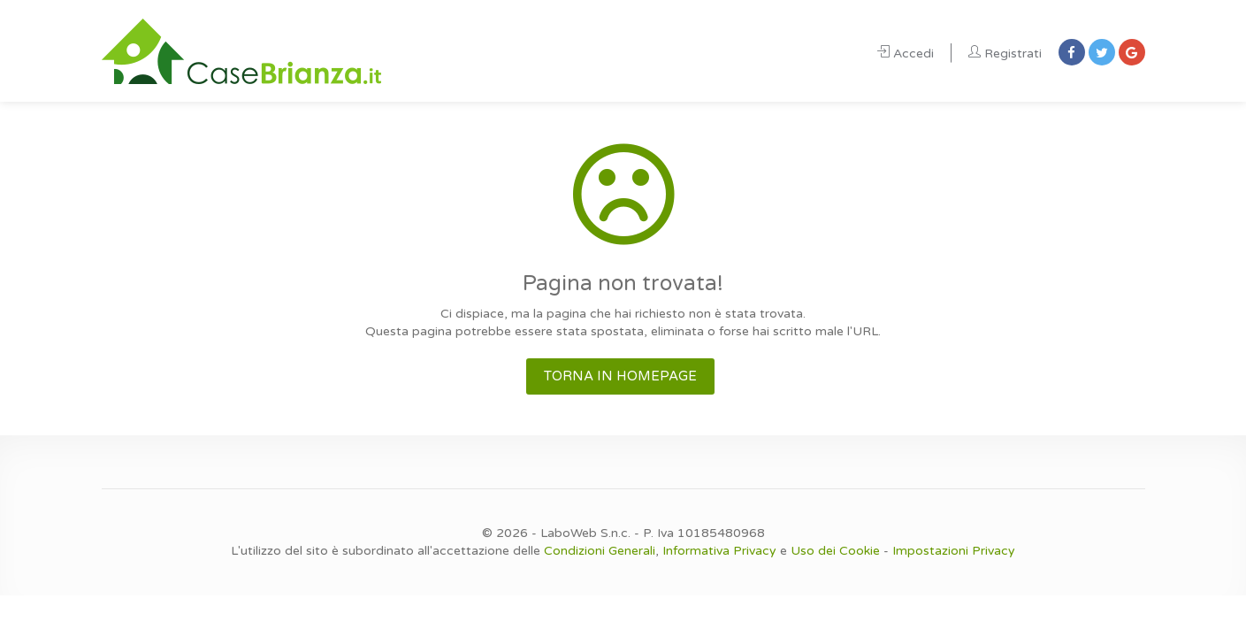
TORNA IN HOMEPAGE (620, 376)
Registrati (1005, 53)
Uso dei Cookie (835, 550)
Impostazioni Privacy (953, 550)
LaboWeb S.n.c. (585, 533)
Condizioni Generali (599, 550)
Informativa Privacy (719, 550)
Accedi (905, 53)
